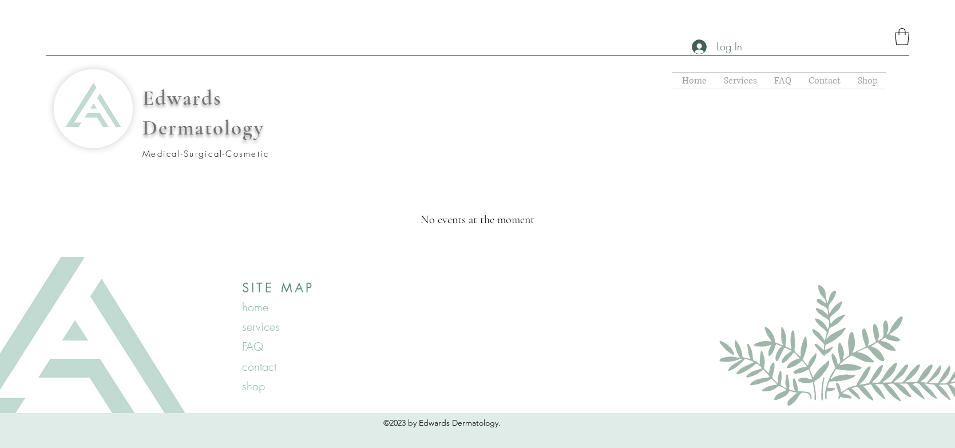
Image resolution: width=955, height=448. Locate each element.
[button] (902, 36)
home (255, 307)
